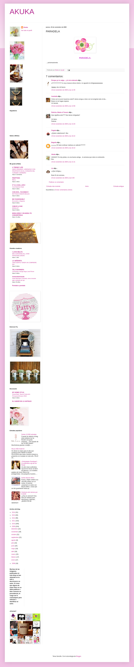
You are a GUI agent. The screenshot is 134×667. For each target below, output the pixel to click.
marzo (13, 554)
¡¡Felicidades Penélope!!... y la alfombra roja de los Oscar (29, 463)
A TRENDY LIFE (17, 167)
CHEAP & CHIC (17, 206)
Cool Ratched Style (18, 187)
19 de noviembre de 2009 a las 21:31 (63, 162)
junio (13, 546)
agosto (13, 540)
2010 (14, 524)
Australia (54, 96)
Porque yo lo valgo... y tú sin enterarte (64, 80)
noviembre (14, 532)
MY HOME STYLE (18, 392)
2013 (14, 515)
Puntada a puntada (18, 285)
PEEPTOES (16, 178)
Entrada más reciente (53, 186)
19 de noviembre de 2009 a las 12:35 (63, 90)
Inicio (87, 186)
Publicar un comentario (56, 182)
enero (13, 560)
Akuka (53, 154)
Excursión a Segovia (18, 201)
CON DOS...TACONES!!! (20, 192)
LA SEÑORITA (17, 261)
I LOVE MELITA (17, 252)
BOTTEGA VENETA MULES (20, 194)
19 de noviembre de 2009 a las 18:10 (63, 148)
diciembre (14, 529)
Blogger (78, 656)
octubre (14, 534)
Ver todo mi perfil (26, 30)
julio (12, 543)
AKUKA (22, 12)
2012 (14, 518)
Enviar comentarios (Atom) (63, 190)
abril (12, 551)
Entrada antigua (118, 186)
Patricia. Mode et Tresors (59, 112)
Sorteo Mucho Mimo (27, 478)
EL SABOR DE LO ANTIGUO (22, 401)
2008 (14, 563)
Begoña (54, 142)
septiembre (15, 537)
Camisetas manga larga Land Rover (23, 271)
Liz (52, 168)
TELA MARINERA (18, 270)
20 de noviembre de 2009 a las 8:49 (62, 178)
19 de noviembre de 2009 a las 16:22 (63, 136)
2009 (14, 526)
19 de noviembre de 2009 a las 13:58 (63, 106)
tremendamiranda (18, 276)
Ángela (53, 130)
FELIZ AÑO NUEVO (17, 449)
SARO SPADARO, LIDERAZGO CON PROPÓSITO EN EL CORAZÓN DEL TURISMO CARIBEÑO (23, 171)
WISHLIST (15, 208)
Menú (14, 180)
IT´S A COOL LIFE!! (18, 185)
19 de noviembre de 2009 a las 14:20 (63, 124)
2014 (14, 512)
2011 (14, 521)
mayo (13, 548)
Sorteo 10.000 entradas (28, 434)
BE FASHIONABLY (18, 199)
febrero (13, 557)
